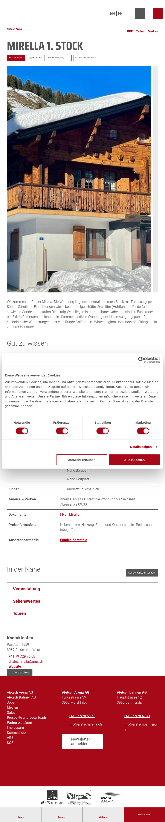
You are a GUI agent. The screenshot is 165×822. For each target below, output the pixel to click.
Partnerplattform (19, 723)
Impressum (15, 728)
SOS (10, 743)
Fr (120, 13)
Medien (12, 708)
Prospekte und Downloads (27, 718)
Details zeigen (141, 447)
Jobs (10, 702)
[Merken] (153, 29)
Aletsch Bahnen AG (21, 698)
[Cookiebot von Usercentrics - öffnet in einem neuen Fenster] (141, 360)
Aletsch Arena (14, 29)
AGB (10, 738)
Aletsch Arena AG (20, 692)
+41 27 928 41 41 (137, 716)
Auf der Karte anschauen (142, 572)
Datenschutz (16, 733)
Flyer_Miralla (69, 514)
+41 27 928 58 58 (82, 716)
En (112, 13)
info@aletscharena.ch (85, 724)
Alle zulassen (134, 460)
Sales (11, 713)
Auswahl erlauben (81, 460)
